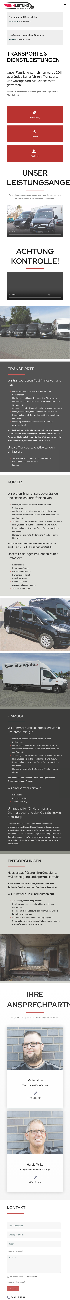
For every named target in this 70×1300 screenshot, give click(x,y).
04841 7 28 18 (24, 39)
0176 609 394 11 (25, 21)
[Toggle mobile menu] (65, 4)
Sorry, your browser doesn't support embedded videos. (35, 288)
